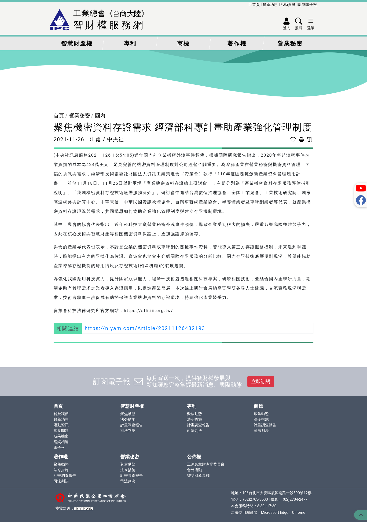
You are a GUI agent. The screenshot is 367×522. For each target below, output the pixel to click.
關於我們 (61, 414)
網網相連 (61, 442)
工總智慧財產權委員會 (205, 464)
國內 (100, 115)
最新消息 (270, 4)
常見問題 (61, 430)
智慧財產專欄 (198, 475)
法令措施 (127, 419)
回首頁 (254, 4)
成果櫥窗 (61, 436)
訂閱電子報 (307, 4)
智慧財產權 (77, 43)
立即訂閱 (260, 381)
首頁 (59, 115)
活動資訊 (287, 4)
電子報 (59, 447)
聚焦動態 (127, 414)
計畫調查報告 (131, 425)
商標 (183, 43)
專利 (130, 43)
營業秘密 (290, 43)
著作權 (237, 43)
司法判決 (127, 430)
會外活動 (194, 470)
